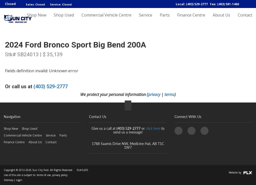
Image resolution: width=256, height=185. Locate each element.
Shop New (36, 19)
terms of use (44, 175)
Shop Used (64, 19)
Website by (240, 172)
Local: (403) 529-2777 (192, 4)
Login (19, 180)
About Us (221, 19)
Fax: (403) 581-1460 (224, 4)
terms (169, 94)
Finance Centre (191, 19)
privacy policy (60, 175)
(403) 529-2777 (51, 87)
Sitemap (8, 180)
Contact (245, 19)
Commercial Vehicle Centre (107, 19)
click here (153, 128)
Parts (165, 19)
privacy (154, 94)
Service (145, 19)
